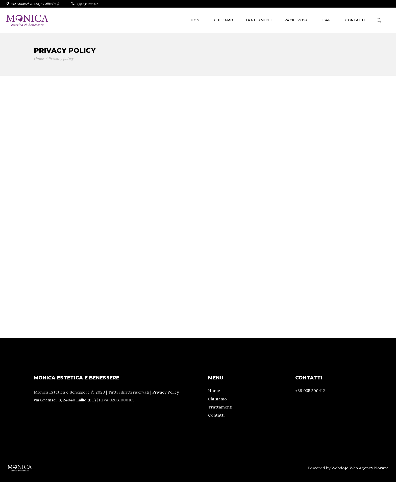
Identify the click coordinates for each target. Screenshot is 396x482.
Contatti (216, 415)
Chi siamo (217, 398)
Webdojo (340, 467)
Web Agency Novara (369, 467)
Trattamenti (220, 406)
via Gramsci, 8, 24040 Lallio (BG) (65, 399)
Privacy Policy (165, 392)
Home (214, 390)
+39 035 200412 (310, 390)
